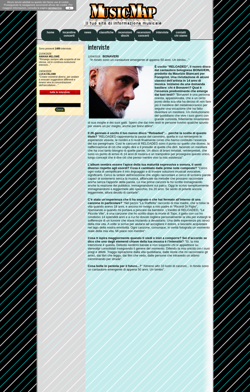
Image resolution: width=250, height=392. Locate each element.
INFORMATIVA (55, 8)
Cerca (60, 109)
